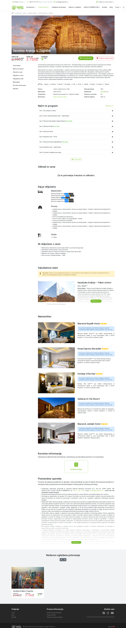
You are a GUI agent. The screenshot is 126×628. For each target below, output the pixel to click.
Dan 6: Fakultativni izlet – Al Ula (76, 136)
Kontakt (14, 617)
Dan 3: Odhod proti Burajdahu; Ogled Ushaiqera (76, 121)
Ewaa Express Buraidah (58, 195)
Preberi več (96, 301)
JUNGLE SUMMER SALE (91, 7)
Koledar (104, 7)
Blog (111, 7)
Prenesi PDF (76, 159)
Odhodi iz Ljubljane (75, 7)
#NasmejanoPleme (109, 617)
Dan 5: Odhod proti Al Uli (76, 131)
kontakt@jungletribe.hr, (97, 490)
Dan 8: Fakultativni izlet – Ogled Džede (76, 147)
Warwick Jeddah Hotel (57, 201)
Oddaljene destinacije (59, 7)
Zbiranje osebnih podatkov (55, 617)
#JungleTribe (90, 617)
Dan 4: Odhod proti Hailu (76, 126)
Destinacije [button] (30, 7)
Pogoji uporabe (51, 615)
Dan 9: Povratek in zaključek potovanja (76, 152)
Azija (24, 13)
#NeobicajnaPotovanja (99, 617)
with (111, 626)
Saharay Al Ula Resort (57, 199)
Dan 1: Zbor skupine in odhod (76, 110)
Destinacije (18, 13)
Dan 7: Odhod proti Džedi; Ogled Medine (76, 142)
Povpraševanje (86, 58)
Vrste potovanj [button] (43, 7)
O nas (13, 612)
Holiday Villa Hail (56, 197)
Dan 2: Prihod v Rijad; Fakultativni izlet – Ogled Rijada (76, 116)
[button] (18, 2)
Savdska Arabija (32, 13)
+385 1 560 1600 (78, 490)
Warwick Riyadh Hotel (57, 193)
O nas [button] (117, 7)
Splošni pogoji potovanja (54, 612)
